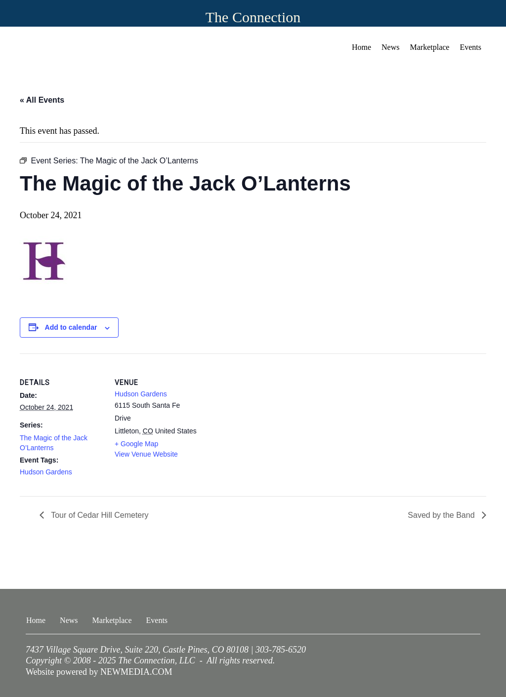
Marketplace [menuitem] (430, 47)
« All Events (42, 100)
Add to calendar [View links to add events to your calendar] (71, 327)
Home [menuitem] (361, 47)
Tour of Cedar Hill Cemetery (99, 515)
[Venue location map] (262, 422)
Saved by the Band (442, 515)
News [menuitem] (390, 47)
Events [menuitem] (470, 47)
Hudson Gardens (46, 472)
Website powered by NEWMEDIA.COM (99, 672)
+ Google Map (136, 444)
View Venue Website (146, 454)
